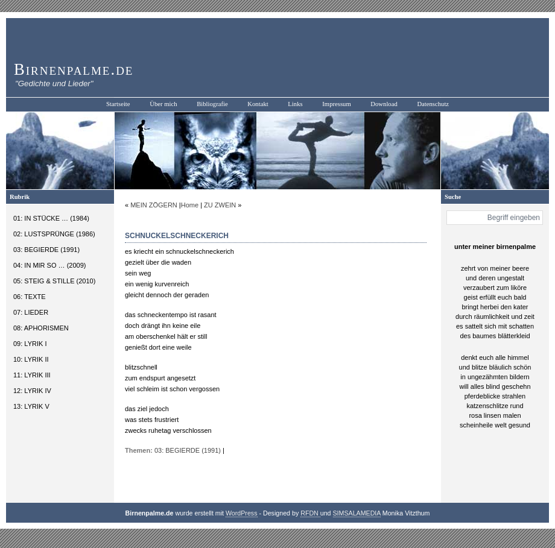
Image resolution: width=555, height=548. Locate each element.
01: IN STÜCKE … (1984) (51, 218)
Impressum (336, 104)
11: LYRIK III (32, 375)
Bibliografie (212, 104)
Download (383, 104)
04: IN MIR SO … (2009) (49, 265)
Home (189, 205)
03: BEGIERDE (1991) (46, 249)
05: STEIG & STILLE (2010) (54, 281)
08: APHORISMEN (41, 328)
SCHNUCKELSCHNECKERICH (177, 235)
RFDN (310, 513)
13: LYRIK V (31, 406)
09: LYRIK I (29, 343)
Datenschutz (433, 104)
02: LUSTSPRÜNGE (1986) (54, 234)
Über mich (163, 104)
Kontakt (257, 104)
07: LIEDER (30, 312)
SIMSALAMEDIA (357, 513)
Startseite (118, 104)
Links (295, 104)
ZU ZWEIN (220, 205)
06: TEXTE (29, 296)
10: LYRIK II (31, 359)
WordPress (242, 513)
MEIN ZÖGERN (153, 205)
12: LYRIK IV (32, 390)
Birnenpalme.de (73, 69)
